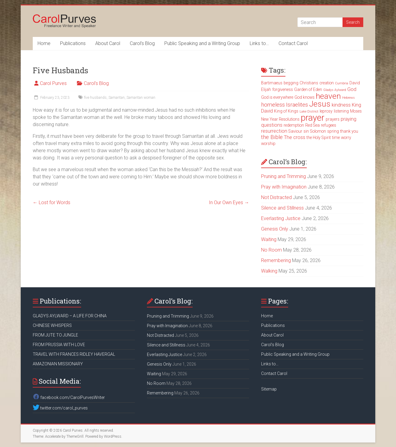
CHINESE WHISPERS (52, 325)
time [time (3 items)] (336, 137)
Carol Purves (53, 83)
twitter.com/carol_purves (60, 408)
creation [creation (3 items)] (326, 82)
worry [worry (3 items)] (346, 137)
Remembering (276, 260)
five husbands (95, 97)
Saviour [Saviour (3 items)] (295, 131)
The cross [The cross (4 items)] (294, 137)
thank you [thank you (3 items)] (349, 131)
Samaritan (116, 97)
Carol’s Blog (142, 43)
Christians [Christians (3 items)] (309, 82)
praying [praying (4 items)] (348, 119)
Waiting (268, 239)
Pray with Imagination (283, 187)
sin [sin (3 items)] (306, 131)
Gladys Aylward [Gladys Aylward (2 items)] (334, 90)
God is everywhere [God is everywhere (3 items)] (277, 97)
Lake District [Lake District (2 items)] (309, 111)
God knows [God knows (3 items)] (304, 97)
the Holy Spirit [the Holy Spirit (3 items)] (318, 137)
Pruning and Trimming (283, 176)
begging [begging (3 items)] (291, 82)
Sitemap (269, 389)
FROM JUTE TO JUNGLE (55, 335)
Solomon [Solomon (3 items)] (318, 131)
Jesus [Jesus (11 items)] (320, 103)
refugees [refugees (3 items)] (328, 125)
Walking (269, 271)
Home (44, 43)
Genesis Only (274, 229)
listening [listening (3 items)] (341, 111)
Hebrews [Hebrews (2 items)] (348, 98)
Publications (73, 43)
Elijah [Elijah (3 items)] (266, 89)
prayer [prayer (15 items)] (312, 118)
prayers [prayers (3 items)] (333, 119)
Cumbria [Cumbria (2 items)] (341, 83)
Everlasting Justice (280, 218)
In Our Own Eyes (229, 202)
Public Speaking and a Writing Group (202, 43)
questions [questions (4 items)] (271, 125)
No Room (271, 250)
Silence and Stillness (282, 208)
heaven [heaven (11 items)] (328, 96)
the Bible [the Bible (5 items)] (272, 137)
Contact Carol (293, 43)
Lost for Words (51, 202)
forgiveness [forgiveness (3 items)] (282, 89)
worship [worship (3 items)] (268, 143)
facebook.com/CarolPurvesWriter (69, 397)
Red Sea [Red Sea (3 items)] (312, 125)
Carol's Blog (96, 83)
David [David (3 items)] (354, 82)
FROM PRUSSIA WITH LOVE (59, 344)
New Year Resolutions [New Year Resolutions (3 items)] (280, 119)
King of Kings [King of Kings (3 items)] (286, 111)
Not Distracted (276, 197)
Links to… (259, 43)
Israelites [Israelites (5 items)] (297, 104)
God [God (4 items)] (351, 89)
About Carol (107, 43)
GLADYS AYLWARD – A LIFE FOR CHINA (70, 315)
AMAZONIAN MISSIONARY (58, 363)
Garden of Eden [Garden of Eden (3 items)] (308, 89)
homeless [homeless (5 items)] (273, 104)
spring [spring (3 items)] (333, 131)
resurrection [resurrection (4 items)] (274, 131)
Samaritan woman (140, 97)
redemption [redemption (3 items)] (294, 125)
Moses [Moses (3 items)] (356, 111)
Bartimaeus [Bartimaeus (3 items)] (271, 82)
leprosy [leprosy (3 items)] (326, 111)
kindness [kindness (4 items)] (341, 105)
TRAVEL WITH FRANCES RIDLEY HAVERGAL (74, 354)
